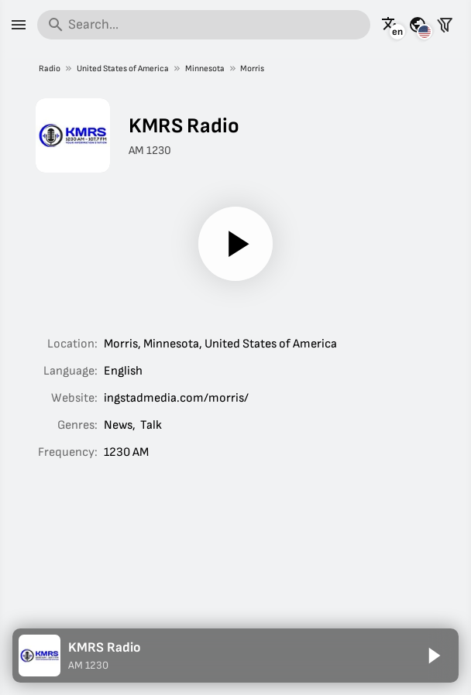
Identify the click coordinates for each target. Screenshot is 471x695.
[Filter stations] (444, 24)
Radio (49, 68)
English (123, 371)
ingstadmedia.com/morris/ (176, 398)
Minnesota (204, 68)
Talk (151, 425)
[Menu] (18, 24)
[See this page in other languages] (390, 24)
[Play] (235, 244)
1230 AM (126, 452)
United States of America (122, 68)
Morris (252, 68)
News (118, 425)
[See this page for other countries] (417, 24)
